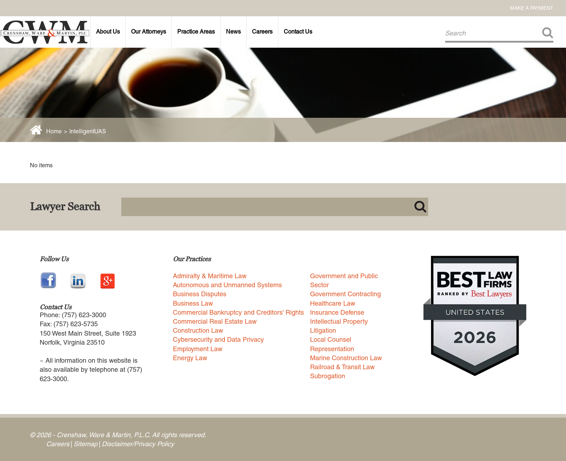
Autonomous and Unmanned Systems (227, 285)
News (233, 31)
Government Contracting (345, 294)
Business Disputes (199, 294)
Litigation (323, 330)
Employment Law (197, 349)
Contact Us (298, 31)
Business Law (193, 303)
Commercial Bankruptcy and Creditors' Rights (238, 312)
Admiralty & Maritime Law (210, 276)
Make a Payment (531, 8)
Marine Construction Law (346, 358)
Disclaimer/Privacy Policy (138, 444)
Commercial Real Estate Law (215, 321)
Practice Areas (196, 31)
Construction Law (198, 330)
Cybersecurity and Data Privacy (218, 339)
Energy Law (190, 358)
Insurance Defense (337, 312)
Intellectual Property (339, 321)
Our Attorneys (148, 31)
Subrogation (327, 376)
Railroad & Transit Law (342, 367)
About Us (108, 31)
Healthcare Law (332, 303)
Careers (262, 31)
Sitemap (85, 444)
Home (54, 131)
